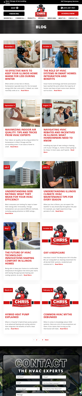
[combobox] (54, 383)
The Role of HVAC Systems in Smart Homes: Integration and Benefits (60, 74)
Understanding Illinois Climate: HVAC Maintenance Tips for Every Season (60, 195)
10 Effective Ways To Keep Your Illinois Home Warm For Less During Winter (21, 74)
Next (47, 340)
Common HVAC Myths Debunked (58, 316)
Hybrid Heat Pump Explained (17, 316)
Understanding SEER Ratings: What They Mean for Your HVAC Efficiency (19, 195)
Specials (41, 18)
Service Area (52, 18)
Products (31, 18)
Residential (8, 18)
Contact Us (73, 18)
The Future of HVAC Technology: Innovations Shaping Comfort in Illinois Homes (19, 258)
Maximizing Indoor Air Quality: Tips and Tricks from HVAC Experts (21, 132)
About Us (61, 18)
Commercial (19, 18)
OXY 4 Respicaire (54, 252)
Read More (25, 90)
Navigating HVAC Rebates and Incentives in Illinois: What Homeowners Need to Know (59, 135)
